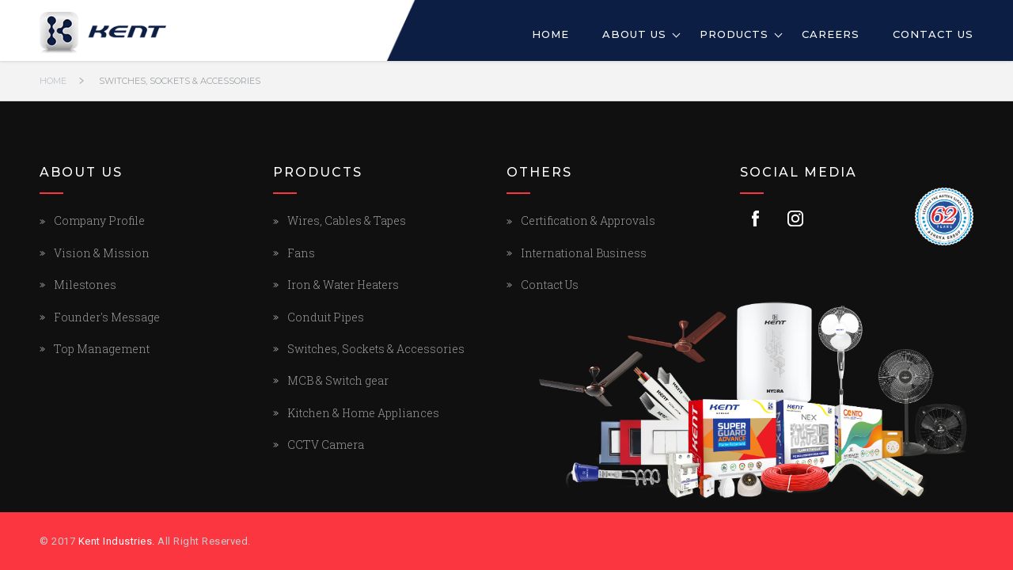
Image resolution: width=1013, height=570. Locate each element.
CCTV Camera (325, 444)
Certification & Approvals (588, 220)
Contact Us (933, 34)
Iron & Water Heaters (343, 284)
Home (550, 34)
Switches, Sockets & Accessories (179, 80)
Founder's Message (107, 317)
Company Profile (99, 220)
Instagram (795, 218)
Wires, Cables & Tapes (346, 220)
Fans (301, 252)
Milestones (85, 284)
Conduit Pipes (325, 317)
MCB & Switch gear (338, 380)
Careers (830, 34)
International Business (584, 252)
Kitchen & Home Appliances (363, 412)
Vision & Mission (102, 252)
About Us (634, 34)
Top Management (102, 348)
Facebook (756, 218)
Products (734, 34)
